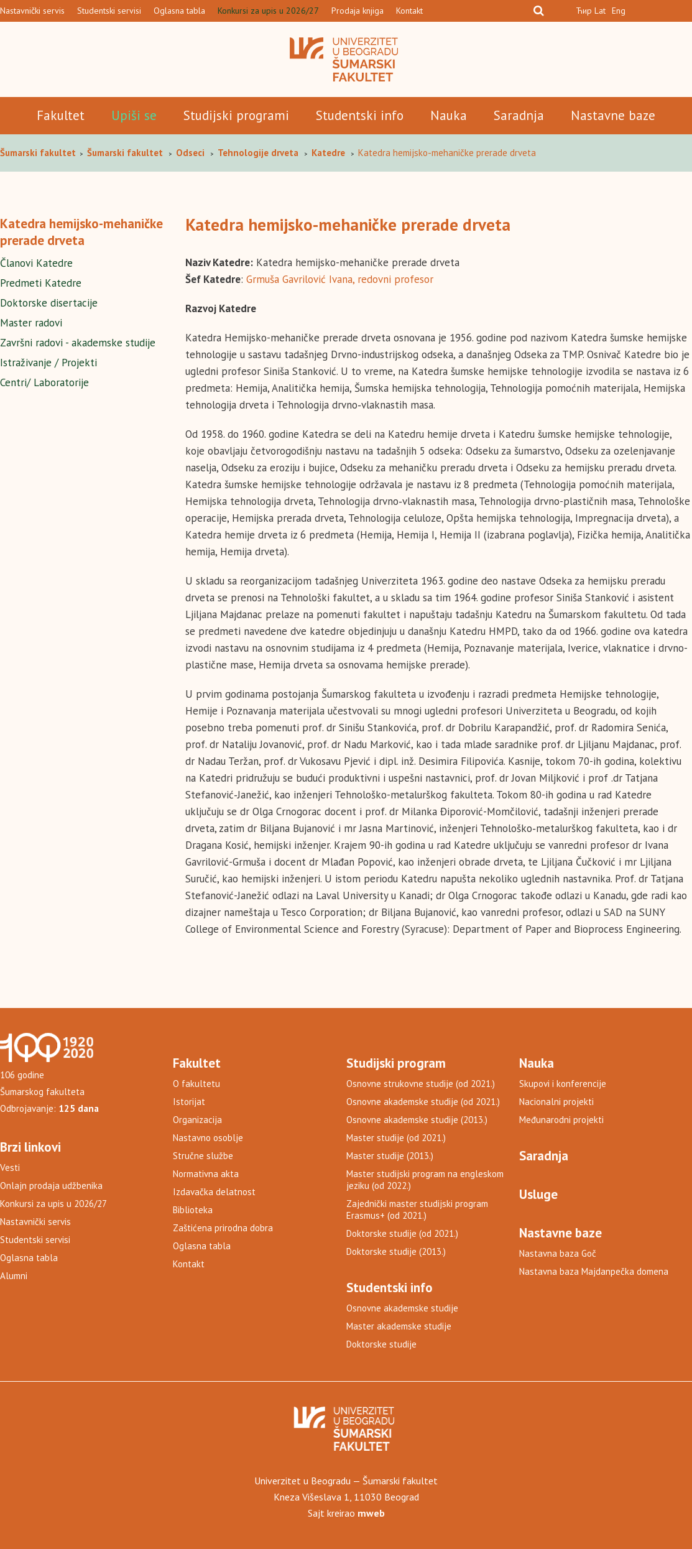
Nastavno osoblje (208, 1138)
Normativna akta (206, 1174)
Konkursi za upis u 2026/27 (268, 10)
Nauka (448, 115)
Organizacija (197, 1120)
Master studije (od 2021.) (396, 1138)
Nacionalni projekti (556, 1101)
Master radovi (31, 323)
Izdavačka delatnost (214, 1192)
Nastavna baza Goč (557, 1253)
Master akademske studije (398, 1326)
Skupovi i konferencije (562, 1083)
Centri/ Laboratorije (44, 382)
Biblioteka (193, 1210)
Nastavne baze (613, 115)
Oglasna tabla (179, 10)
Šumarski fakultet (39, 153)
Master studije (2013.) (389, 1156)
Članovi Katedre (36, 263)
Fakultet (61, 115)
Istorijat (189, 1101)
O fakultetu (196, 1083)
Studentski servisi (109, 10)
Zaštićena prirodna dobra (223, 1228)
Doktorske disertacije (49, 303)
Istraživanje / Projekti (48, 362)
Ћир (584, 10)
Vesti (10, 1167)
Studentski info (360, 115)
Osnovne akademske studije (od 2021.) (423, 1101)
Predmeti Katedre (40, 283)
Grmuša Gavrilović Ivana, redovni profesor (339, 279)
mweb (371, 1513)
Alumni (13, 1276)
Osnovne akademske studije (402, 1308)
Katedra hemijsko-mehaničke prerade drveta (81, 232)
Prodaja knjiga (357, 10)
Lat (600, 10)
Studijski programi (236, 115)
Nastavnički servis (32, 10)
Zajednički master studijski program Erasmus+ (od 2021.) (417, 1209)
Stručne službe (203, 1156)
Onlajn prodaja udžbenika (51, 1185)
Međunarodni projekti (561, 1120)
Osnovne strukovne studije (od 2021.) (420, 1083)
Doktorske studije (381, 1344)
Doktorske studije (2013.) (396, 1251)
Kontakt (409, 10)
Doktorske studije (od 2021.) (402, 1233)
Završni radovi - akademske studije (77, 342)
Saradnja (519, 115)
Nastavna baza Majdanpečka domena (593, 1271)
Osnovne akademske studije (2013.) (416, 1120)
